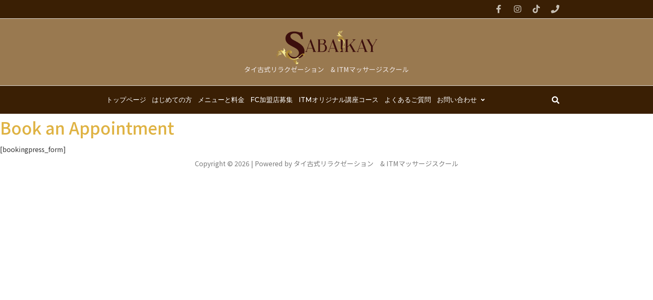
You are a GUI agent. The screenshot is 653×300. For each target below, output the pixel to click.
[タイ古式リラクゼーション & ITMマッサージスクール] (326, 47)
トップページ (126, 100)
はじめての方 (172, 100)
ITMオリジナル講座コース (339, 100)
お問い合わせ (461, 100)
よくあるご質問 (407, 100)
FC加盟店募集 (271, 100)
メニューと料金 (221, 100)
